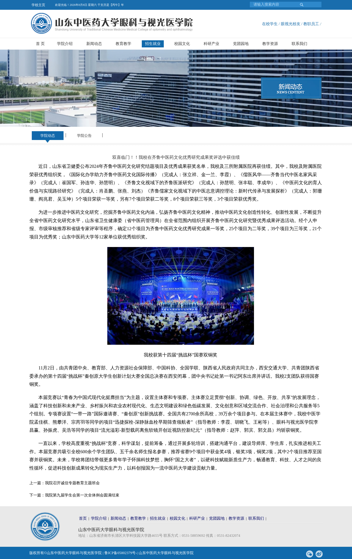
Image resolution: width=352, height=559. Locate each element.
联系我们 (299, 44)
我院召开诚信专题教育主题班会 (72, 483)
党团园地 (241, 44)
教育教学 (123, 44)
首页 (83, 518)
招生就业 (153, 44)
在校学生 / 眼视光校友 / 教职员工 (290, 24)
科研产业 (211, 44)
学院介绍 (65, 44)
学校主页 (38, 5)
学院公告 (84, 136)
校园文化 (182, 44)
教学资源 (270, 44)
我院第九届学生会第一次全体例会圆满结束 (82, 495)
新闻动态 (94, 44)
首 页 (40, 44)
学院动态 (47, 136)
